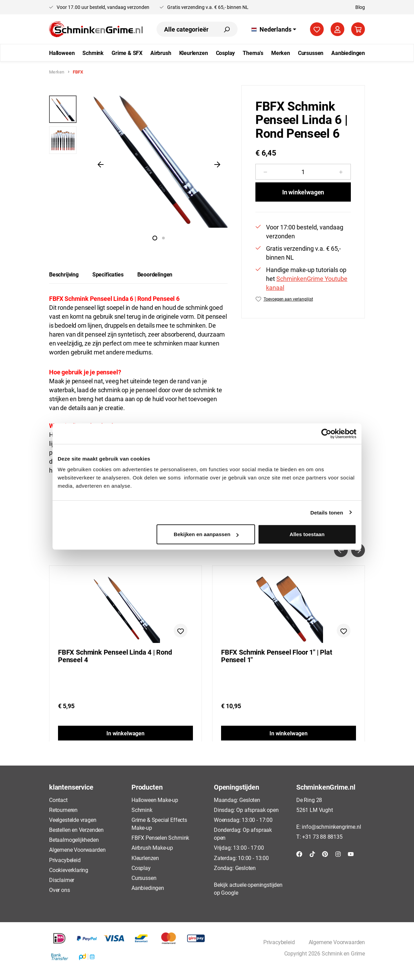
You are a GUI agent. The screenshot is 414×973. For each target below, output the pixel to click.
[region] (138, 164)
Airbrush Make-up (152, 847)
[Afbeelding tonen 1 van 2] (155, 238)
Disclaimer (61, 879)
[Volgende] (217, 164)
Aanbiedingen (147, 887)
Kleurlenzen (145, 857)
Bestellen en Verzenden (76, 829)
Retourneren (63, 809)
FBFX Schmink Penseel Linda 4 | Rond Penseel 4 (115, 656)
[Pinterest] (325, 853)
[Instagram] (338, 853)
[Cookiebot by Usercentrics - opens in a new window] (326, 433)
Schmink (141, 809)
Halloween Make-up (154, 799)
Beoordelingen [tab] (155, 274)
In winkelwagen (303, 192)
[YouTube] (351, 853)
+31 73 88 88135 (322, 836)
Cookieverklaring (68, 869)
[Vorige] (100, 164)
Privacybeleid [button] (279, 942)
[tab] (64, 274)
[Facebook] (299, 853)
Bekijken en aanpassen (206, 534)
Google (229, 892)
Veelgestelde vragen (72, 819)
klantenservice (71, 786)
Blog (360, 7)
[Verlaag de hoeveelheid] (265, 172)
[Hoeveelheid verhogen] (341, 172)
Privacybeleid (65, 859)
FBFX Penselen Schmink (160, 837)
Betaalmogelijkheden (74, 839)
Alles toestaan (307, 534)
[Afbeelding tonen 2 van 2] (163, 238)
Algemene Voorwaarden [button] (337, 942)
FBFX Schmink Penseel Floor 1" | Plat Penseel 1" (276, 656)
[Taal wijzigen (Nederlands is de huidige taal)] (273, 29)
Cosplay (141, 867)
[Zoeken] (227, 29)
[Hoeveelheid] (303, 172)
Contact (58, 799)
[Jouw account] (337, 29)
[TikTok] (312, 853)
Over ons (59, 889)
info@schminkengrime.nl (331, 826)
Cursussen (143, 877)
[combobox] (186, 29)
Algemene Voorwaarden (77, 849)
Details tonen (326, 512)
